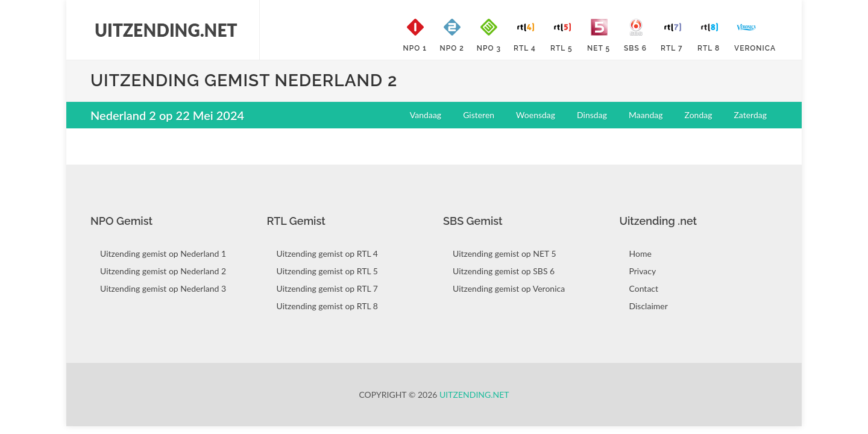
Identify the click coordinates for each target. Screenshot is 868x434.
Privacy (642, 271)
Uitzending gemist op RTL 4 (327, 253)
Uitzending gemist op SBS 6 (504, 271)
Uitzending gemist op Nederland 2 (163, 271)
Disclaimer (648, 306)
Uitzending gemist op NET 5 (504, 253)
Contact (644, 288)
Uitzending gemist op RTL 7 (327, 288)
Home (640, 253)
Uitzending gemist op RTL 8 (327, 306)
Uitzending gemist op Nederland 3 (163, 288)
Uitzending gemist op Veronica (509, 288)
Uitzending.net (474, 394)
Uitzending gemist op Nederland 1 (163, 253)
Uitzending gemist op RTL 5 (327, 271)
